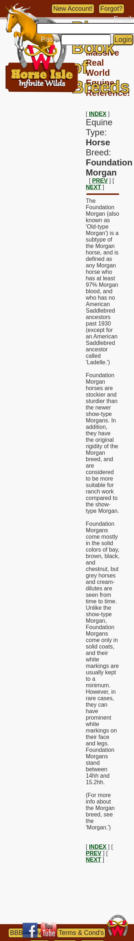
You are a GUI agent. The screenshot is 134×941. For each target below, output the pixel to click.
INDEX (97, 114)
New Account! (73, 8)
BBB (16, 932)
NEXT (93, 187)
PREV (100, 181)
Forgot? (111, 8)
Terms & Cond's (81, 932)
